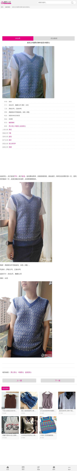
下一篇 (57, 380)
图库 (54, 469)
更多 (69, 469)
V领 (10, 133)
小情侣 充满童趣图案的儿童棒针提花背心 (52, 435)
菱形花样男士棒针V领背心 (67, 411)
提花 (10, 136)
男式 (10, 129)
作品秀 (17, 38)
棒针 (10, 140)
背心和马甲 (12, 143)
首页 (7, 469)
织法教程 (54, 38)
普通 (10, 147)
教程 (23, 469)
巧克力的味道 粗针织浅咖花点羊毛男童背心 (16, 411)
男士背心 (11, 126)
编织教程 (7, 7)
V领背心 (17, 126)
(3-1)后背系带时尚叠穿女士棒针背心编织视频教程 (55, 411)
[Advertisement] (38, 22)
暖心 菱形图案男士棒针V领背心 (31, 411)
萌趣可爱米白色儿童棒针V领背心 (13, 435)
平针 (15, 176)
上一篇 (19, 380)
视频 (38, 469)
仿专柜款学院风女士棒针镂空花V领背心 (33, 435)
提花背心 (23, 126)
